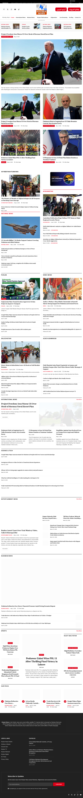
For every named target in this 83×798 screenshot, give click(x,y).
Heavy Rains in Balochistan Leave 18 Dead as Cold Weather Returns (20, 367)
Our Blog (71, 17)
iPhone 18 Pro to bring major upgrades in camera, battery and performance (22, 471)
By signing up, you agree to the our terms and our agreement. (28, 789)
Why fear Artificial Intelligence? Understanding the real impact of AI (20, 479)
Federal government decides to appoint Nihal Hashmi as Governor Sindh (61, 324)
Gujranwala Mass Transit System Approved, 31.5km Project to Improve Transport (18, 304)
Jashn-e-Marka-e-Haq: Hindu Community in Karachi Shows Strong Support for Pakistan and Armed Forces (27, 3)
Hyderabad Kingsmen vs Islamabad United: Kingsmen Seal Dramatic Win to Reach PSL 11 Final (10, 674)
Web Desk (10, 679)
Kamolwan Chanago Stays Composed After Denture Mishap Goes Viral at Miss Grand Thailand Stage (64, 527)
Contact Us (78, 17)
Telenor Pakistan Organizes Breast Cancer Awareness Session (48, 27)
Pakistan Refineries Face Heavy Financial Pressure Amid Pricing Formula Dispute (28, 607)
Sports (4, 163)
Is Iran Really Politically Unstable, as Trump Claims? (32, 703)
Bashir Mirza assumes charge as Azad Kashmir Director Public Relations (60, 386)
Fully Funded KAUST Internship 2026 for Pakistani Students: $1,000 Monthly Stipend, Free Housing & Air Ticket (32, 487)
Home (12, 17)
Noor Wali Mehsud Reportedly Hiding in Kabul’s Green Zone (59, 235)
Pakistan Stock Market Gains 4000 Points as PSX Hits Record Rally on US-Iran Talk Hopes (26, 624)
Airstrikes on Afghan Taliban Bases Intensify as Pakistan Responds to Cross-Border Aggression (62, 241)
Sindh (44, 307)
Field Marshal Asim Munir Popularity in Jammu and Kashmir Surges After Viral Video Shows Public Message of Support (62, 368)
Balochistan (6, 339)
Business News (7, 557)
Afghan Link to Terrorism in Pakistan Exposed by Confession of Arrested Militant (18, 378)
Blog (27, 706)
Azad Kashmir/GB (49, 339)
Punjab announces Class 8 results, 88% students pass (16, 330)
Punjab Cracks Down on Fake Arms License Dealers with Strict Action (27, 27)
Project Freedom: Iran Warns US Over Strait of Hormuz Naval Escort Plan (41, 34)
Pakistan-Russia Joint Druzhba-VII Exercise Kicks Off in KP (6, 27)
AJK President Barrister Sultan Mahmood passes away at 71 (59, 392)
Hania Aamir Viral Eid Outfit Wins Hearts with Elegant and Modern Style (65, 543)
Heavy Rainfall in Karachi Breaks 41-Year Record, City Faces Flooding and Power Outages (62, 316)
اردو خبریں (61, 9)
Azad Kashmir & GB (48, 372)
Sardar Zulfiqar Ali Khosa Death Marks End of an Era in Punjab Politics (18, 324)
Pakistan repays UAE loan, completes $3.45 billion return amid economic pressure (18, 265)
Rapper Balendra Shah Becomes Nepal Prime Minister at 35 (49, 518)
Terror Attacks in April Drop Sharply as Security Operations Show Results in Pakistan (19, 257)
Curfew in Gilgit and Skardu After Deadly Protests (56, 379)
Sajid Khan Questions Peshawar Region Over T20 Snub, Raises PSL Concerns (10, 650)
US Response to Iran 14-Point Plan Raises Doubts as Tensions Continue (60, 160)
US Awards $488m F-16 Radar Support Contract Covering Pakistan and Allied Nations (19, 242)
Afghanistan (54, 17)
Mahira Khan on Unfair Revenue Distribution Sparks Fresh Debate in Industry (64, 535)
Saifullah (73, 678)
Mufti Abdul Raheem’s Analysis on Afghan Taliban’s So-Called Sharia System (62, 228)
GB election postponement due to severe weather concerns (73, 674)
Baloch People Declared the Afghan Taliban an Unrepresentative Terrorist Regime (19, 385)
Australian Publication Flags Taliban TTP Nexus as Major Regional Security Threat (61, 220)
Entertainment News (6, 536)
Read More (6, 422)
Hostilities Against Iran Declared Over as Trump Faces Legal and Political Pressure (68, 433)
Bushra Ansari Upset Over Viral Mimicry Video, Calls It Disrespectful (19, 532)
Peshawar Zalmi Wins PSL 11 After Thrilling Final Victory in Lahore (18, 160)
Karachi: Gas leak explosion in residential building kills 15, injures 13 (62, 330)
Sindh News (47, 276)
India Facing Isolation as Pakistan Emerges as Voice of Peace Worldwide (18, 250)
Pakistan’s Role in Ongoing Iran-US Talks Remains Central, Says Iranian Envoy (60, 123)
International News (21, 17)
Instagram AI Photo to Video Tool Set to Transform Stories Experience (20, 463)
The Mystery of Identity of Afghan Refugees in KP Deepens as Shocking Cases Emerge (20, 200)
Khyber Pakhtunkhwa (42, 17)
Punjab (24, 24)
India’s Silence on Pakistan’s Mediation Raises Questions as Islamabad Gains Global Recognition (41, 752)
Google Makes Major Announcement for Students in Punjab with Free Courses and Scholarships (20, 316)
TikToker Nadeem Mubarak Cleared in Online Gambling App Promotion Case (71, 518)
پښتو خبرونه (74, 9)
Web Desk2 (10, 655)
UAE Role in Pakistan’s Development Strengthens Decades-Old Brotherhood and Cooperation (40, 762)
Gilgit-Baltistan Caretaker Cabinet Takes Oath (73, 653)
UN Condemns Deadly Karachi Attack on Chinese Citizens (68, 27)
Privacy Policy (38, 789)
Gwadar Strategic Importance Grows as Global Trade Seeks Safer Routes (19, 393)
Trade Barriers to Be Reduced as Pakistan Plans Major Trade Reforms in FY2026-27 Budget (26, 616)
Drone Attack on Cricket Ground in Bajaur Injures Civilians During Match (19, 208)
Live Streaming (63, 17)
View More (79, 400)
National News (31, 17)
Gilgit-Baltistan (70, 637)
